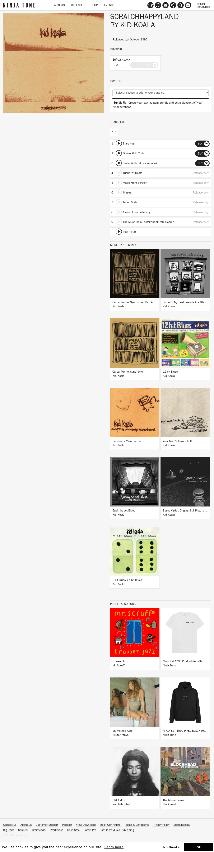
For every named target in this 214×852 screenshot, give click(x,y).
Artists (59, 5)
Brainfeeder (39, 830)
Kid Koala (137, 25)
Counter (23, 830)
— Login (199, 4)
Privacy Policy (161, 824)
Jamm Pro (90, 830)
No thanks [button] (171, 847)
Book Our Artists (110, 824)
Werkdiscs (56, 830)
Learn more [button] (114, 847)
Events (109, 5)
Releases (77, 5)
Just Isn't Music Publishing (117, 830)
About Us (26, 824)
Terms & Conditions (137, 824)
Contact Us (10, 824)
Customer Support (47, 824)
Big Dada (8, 830)
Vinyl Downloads (86, 824)
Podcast (67, 824)
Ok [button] (198, 847)
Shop (94, 5)
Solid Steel (73, 830)
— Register (202, 6)
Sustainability (181, 824)
